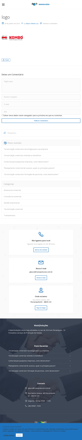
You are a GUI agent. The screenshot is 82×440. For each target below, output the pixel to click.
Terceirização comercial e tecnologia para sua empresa (26, 149)
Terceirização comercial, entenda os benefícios (22, 155)
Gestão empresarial (12, 203)
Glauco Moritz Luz (32, 23)
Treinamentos (9, 215)
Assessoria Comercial (12, 190)
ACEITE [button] (19, 435)
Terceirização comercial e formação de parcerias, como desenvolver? (31, 174)
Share (5, 60)
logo (6, 17)
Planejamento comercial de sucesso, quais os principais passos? (29, 168)
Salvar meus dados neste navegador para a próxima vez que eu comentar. (32, 115)
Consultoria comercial (12, 196)
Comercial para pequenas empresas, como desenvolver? (26, 162)
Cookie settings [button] (8, 435)
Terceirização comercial (13, 209)
